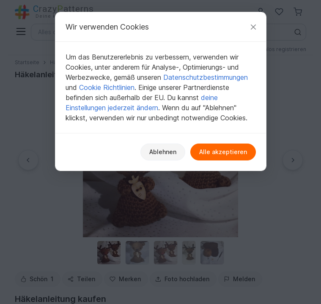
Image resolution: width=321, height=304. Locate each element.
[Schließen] (253, 27)
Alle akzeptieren (223, 151)
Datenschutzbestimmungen (205, 77)
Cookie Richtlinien (106, 87)
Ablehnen (162, 151)
